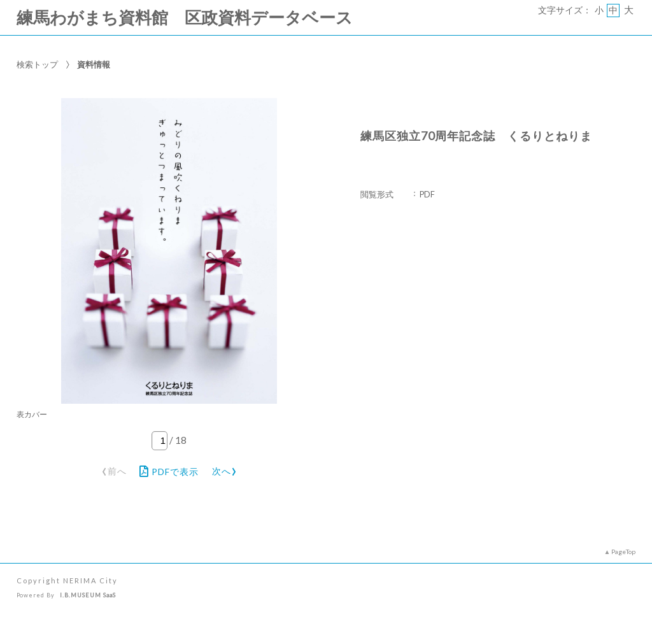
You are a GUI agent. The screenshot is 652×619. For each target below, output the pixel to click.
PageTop (623, 551)
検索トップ (37, 64)
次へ (224, 469)
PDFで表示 (169, 471)
